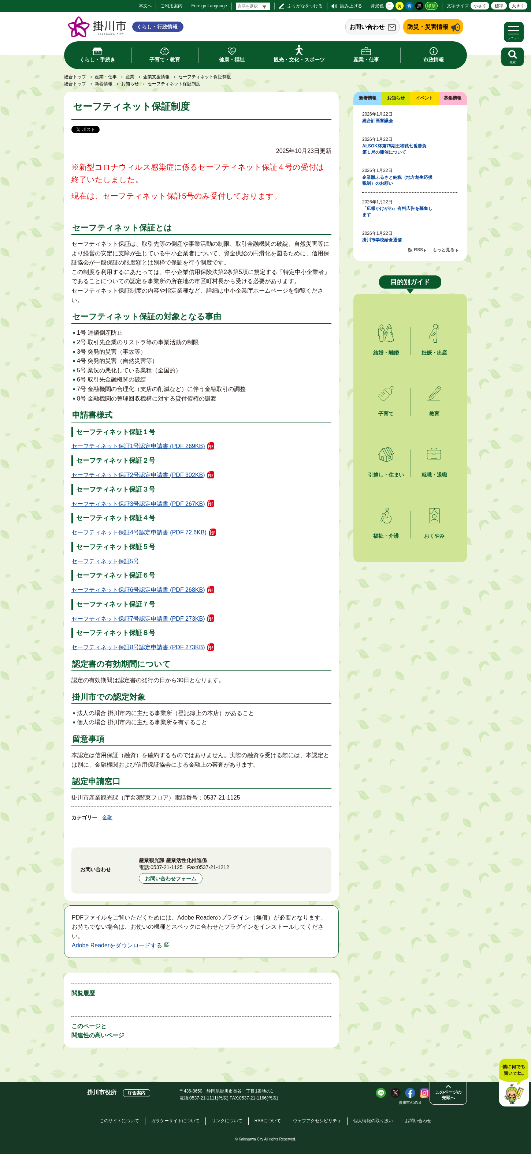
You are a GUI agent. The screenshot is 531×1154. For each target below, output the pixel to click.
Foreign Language (209, 5)
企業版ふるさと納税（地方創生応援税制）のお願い (397, 180)
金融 (107, 817)
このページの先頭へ (448, 1095)
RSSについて (268, 1120)
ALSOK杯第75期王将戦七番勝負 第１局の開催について (396, 149)
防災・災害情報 (427, 27)
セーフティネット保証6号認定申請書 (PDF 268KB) (138, 590)
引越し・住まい (386, 475)
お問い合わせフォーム (170, 879)
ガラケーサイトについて (175, 1120)
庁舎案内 (136, 1092)
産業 (130, 76)
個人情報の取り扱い (373, 1120)
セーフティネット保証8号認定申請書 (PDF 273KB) (138, 647)
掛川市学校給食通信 (382, 240)
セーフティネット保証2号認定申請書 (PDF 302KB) (138, 475)
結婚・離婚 (386, 353)
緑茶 (431, 5)
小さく (480, 5)
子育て (386, 414)
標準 (499, 5)
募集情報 (452, 98)
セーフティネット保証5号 (105, 561)
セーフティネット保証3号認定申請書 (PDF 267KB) (138, 504)
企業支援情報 (156, 76)
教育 (434, 414)
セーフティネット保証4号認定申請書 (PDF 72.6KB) (139, 532)
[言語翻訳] (253, 6)
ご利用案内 (171, 5)
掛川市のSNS (410, 1103)
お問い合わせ (367, 27)
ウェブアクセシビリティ (317, 1120)
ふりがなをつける (305, 5)
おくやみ (434, 536)
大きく (518, 5)
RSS (418, 249)
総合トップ (75, 76)
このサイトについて (119, 1120)
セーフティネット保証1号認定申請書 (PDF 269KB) (138, 446)
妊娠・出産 (434, 353)
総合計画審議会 (377, 120)
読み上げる (351, 5)
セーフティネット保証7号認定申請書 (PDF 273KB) (138, 619)
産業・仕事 (106, 76)
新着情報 (103, 83)
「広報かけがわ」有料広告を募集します (397, 211)
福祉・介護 (386, 536)
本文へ (145, 5)
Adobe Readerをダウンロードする (121, 945)
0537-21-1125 (167, 867)
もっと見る (443, 249)
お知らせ (130, 83)
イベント (424, 98)
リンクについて (227, 1120)
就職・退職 (434, 475)
